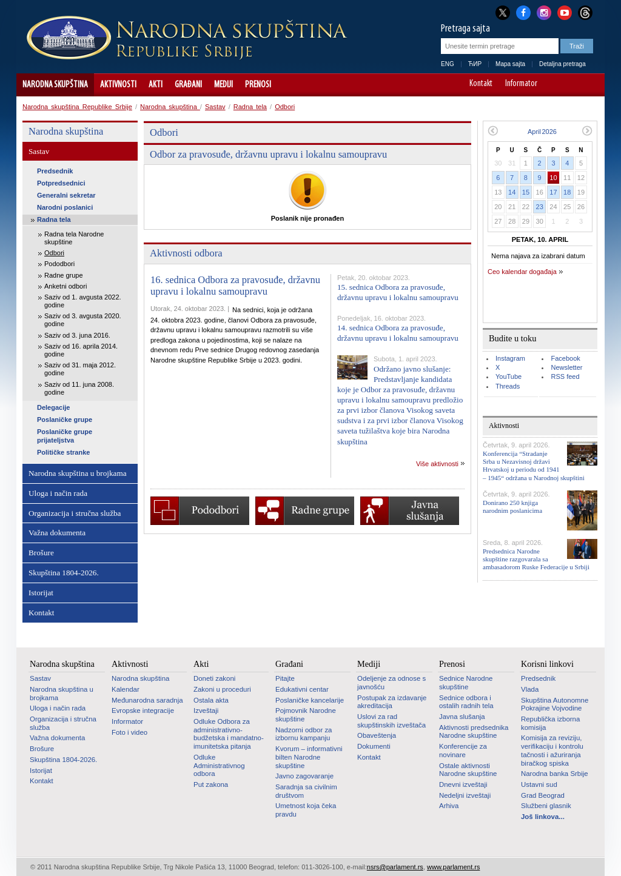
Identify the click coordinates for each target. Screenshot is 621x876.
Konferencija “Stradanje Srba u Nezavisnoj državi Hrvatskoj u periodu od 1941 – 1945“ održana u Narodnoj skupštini (534, 465)
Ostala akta (211, 700)
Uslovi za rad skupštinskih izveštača (391, 721)
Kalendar (125, 689)
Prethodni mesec (493, 130)
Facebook (565, 358)
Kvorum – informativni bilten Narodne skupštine (309, 757)
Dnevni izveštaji (463, 784)
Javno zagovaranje (304, 776)
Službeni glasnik (546, 805)
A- (556, 85)
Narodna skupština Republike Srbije (77, 106)
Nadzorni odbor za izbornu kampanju (303, 734)
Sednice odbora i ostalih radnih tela (466, 702)
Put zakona (210, 784)
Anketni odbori (65, 286)
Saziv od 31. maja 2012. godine (80, 368)
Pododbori (59, 263)
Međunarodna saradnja (147, 700)
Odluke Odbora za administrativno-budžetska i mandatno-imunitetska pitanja (228, 734)
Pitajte (285, 678)
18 (567, 192)
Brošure (41, 552)
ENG (447, 64)
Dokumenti (374, 746)
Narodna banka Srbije (554, 773)
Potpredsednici (61, 183)
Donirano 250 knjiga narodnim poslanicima (512, 506)
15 (525, 192)
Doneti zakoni (214, 678)
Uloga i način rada (58, 493)
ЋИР (475, 64)
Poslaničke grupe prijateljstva (64, 435)
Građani (188, 85)
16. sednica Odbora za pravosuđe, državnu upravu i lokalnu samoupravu (235, 286)
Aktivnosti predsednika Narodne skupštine (473, 732)
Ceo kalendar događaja (522, 271)
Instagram (510, 358)
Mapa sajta (510, 64)
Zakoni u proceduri (222, 689)
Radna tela (250, 106)
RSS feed (565, 376)
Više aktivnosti (437, 463)
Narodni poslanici (65, 207)
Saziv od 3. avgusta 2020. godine (82, 319)
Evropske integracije (143, 710)
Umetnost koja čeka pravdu (305, 810)
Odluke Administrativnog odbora (219, 765)
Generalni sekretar (66, 195)
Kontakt (480, 84)
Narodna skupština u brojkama (78, 473)
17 (553, 192)
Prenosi (258, 85)
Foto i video (129, 732)
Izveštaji (205, 710)
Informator (521, 84)
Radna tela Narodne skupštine (74, 238)
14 (511, 192)
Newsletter (566, 367)
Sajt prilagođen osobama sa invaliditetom (590, 85)
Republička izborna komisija (550, 723)
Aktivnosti (118, 85)
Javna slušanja (462, 716)
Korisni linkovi (547, 664)
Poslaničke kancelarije (309, 700)
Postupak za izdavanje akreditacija (391, 702)
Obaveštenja (376, 735)
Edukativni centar (302, 689)
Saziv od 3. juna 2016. (77, 335)
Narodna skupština (55, 85)
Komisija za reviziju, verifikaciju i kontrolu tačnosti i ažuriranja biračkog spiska (552, 750)
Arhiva (448, 805)
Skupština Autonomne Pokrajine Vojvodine (554, 704)
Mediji (223, 85)
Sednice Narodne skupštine (465, 682)
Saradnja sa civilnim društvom (306, 791)
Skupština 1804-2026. (64, 572)
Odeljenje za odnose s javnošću (391, 682)
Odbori (285, 106)
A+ (573, 85)
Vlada (530, 689)
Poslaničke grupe (64, 419)
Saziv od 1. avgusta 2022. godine (82, 301)
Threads (507, 386)
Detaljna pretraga (562, 64)
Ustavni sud (539, 784)
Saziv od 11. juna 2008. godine (79, 388)
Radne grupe (63, 275)
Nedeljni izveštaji (465, 795)
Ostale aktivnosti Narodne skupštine (468, 770)
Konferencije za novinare (463, 750)
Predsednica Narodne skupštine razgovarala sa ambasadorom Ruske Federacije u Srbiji (536, 558)
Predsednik (55, 171)
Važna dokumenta (57, 532)
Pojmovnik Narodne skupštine (305, 715)
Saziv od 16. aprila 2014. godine (81, 350)
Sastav (215, 106)
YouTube (508, 376)
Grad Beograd (543, 795)
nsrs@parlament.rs (395, 867)
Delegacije (53, 407)
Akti (156, 85)
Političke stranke (63, 452)
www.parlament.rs (453, 867)
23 (539, 206)
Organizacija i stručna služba (75, 513)
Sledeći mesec (587, 130)
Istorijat (41, 592)
